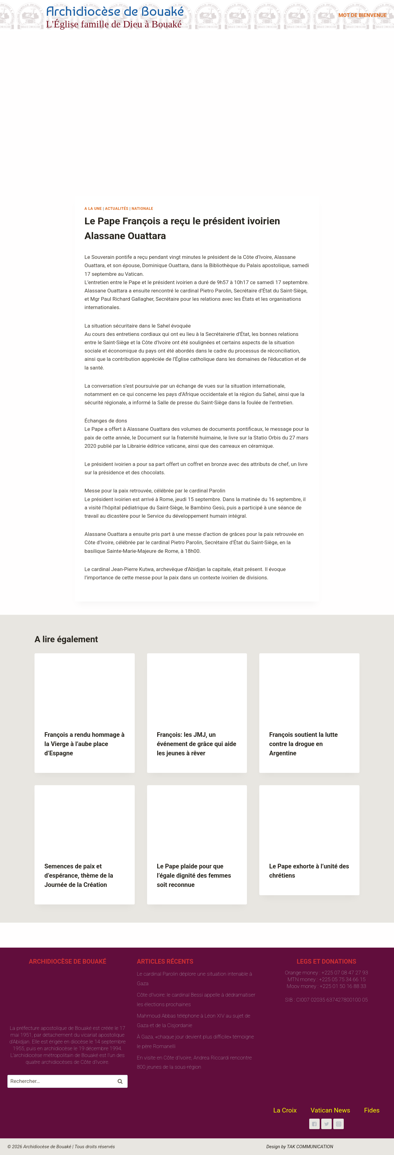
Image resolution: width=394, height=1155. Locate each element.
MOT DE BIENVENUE (363, 15)
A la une (93, 208)
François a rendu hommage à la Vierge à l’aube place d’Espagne (84, 744)
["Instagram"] (338, 1124)
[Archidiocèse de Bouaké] (97, 15)
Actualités (117, 208)
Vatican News (330, 1110)
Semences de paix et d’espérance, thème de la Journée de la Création (78, 875)
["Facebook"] (314, 1124)
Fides (372, 1110)
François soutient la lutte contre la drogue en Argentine (303, 744)
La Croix (285, 1110)
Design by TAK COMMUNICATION (299, 1146)
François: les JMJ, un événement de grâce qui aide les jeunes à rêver (196, 744)
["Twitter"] (326, 1124)
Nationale (142, 208)
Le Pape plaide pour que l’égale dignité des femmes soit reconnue (194, 875)
